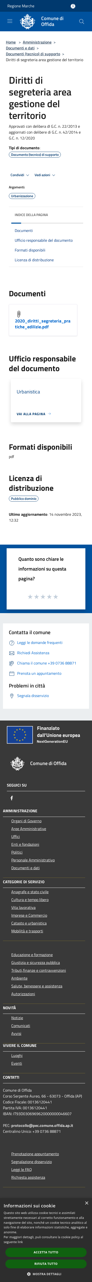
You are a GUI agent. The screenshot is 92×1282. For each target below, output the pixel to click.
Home (11, 42)
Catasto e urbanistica (29, 923)
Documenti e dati (20, 48)
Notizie (17, 1018)
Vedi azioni (46, 175)
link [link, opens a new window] (20, 1242)
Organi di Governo (26, 821)
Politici (17, 852)
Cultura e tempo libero (30, 900)
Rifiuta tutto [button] (46, 1264)
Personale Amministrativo (33, 860)
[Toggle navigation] (10, 21)
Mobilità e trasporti (27, 931)
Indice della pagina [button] (31, 214)
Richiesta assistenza (28, 1177)
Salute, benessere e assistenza (36, 986)
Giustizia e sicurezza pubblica (35, 962)
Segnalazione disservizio (31, 1162)
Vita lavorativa (23, 907)
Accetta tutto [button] (46, 1252)
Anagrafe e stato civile (30, 892)
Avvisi (16, 1033)
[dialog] (46, 1240)
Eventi (16, 1063)
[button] (46, 1273)
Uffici (15, 836)
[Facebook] (12, 798)
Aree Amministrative (28, 829)
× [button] (86, 1203)
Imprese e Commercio (29, 915)
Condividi (21, 175)
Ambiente (19, 978)
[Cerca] (82, 21)
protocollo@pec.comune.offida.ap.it (42, 1125)
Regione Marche (20, 6)
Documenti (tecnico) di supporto (33, 54)
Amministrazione (37, 42)
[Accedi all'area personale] (73, 6)
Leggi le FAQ (21, 1169)
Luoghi (17, 1055)
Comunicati (20, 1026)
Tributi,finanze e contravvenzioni (38, 970)
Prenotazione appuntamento (35, 1154)
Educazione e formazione (32, 955)
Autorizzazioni (23, 994)
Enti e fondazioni (25, 844)
